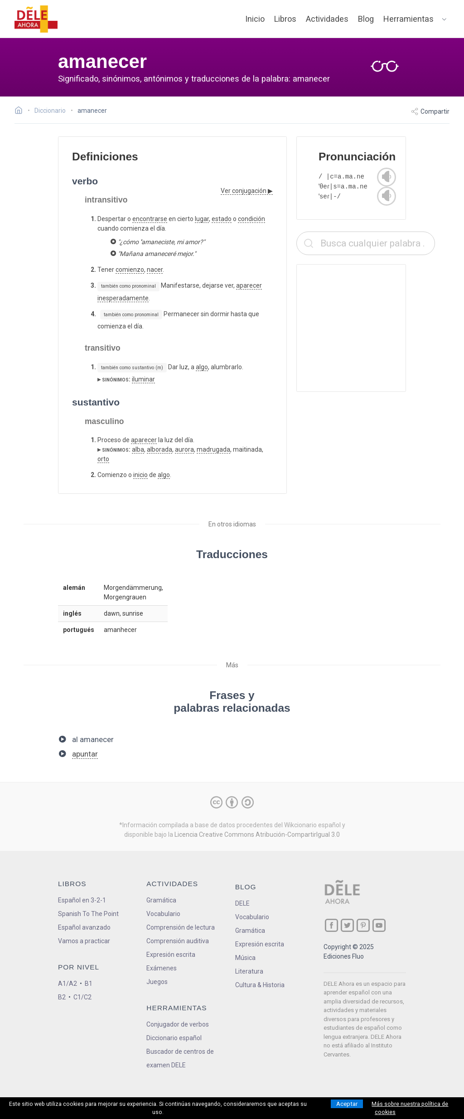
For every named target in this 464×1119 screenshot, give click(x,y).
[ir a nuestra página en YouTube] (379, 925)
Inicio (255, 19)
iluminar (143, 379)
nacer (155, 269)
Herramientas (408, 19)
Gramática (161, 900)
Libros (285, 19)
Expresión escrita (170, 954)
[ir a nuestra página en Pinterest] (363, 925)
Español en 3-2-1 (82, 900)
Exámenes (161, 968)
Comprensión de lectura (180, 927)
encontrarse (149, 218)
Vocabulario (163, 913)
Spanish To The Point (88, 913)
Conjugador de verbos (177, 1024)
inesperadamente (123, 298)
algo (202, 367)
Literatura (249, 971)
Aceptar (347, 1103)
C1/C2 (82, 997)
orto (103, 459)
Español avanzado (84, 927)
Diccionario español (174, 1038)
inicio (140, 474)
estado (222, 218)
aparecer (249, 285)
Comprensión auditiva (177, 941)
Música (245, 957)
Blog (366, 19)
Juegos (157, 981)
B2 (62, 997)
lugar (202, 218)
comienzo (130, 269)
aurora (184, 449)
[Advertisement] (366, 328)
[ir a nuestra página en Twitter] (347, 925)
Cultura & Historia (260, 985)
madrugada (213, 449)
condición (251, 218)
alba (138, 449)
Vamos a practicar (84, 941)
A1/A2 (67, 983)
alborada (159, 449)
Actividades (327, 19)
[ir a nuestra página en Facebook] (331, 925)
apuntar (85, 753)
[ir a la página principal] (36, 19)
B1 (88, 983)
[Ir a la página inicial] (21, 111)
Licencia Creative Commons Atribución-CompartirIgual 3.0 (257, 834)
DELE (242, 903)
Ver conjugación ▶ (247, 190)
